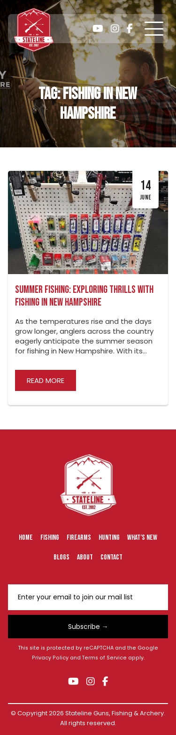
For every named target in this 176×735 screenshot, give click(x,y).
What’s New (142, 537)
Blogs (61, 557)
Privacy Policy (50, 657)
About (85, 557)
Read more (45, 380)
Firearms (79, 537)
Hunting (109, 537)
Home (26, 537)
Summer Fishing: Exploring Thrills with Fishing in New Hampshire (84, 296)
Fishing (49, 537)
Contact (111, 557)
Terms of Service (104, 657)
